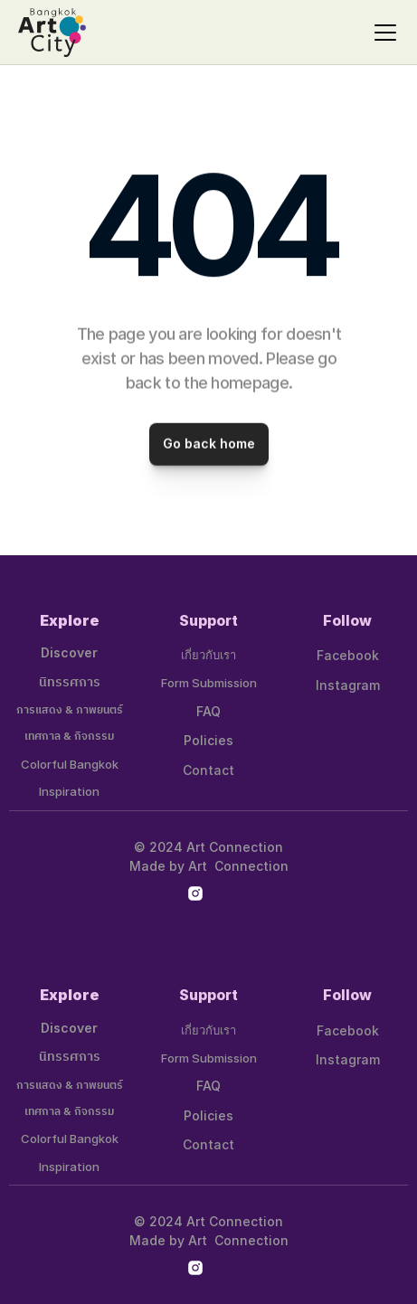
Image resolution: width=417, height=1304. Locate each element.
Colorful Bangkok (69, 764)
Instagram (348, 685)
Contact (208, 770)
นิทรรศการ (69, 682)
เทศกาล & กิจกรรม (69, 736)
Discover (69, 652)
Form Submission (209, 683)
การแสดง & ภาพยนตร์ (69, 710)
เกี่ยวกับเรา (208, 654)
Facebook (348, 655)
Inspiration (69, 791)
